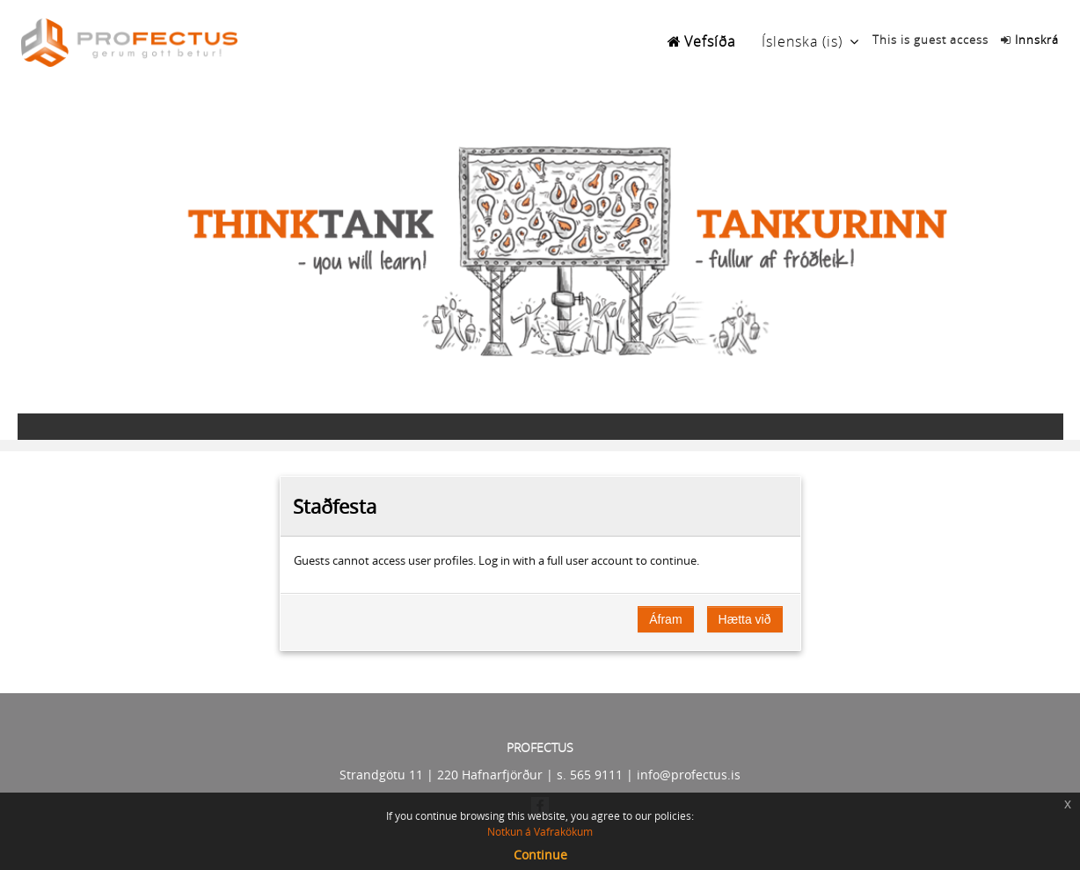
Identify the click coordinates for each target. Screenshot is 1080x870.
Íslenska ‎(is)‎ (802, 41)
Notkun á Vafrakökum (540, 831)
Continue (540, 854)
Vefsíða (709, 41)
